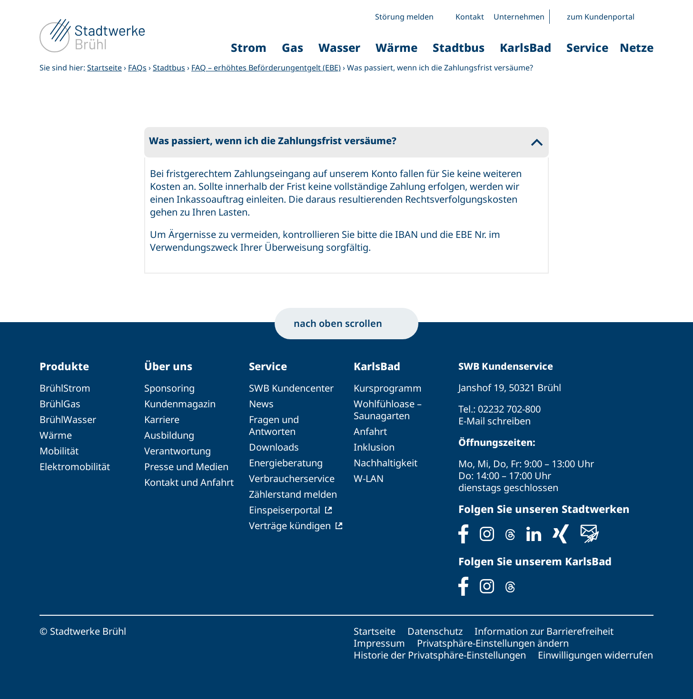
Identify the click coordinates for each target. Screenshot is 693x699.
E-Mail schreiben (494, 420)
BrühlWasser (68, 419)
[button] (646, 16)
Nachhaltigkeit (385, 462)
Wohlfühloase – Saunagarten (388, 409)
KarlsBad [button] (525, 47)
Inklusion (374, 447)
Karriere (161, 419)
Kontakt (469, 16)
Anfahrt (370, 431)
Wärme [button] (396, 47)
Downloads (274, 447)
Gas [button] (292, 47)
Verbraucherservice (292, 478)
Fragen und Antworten (274, 425)
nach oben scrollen (346, 323)
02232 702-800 (509, 409)
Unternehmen (519, 16)
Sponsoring (169, 388)
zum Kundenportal (600, 16)
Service (268, 366)
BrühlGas (60, 403)
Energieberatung (286, 462)
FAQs (137, 67)
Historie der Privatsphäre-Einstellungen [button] (440, 655)
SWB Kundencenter (291, 388)
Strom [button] (249, 47)
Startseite (104, 67)
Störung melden (404, 16)
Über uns (168, 366)
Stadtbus (169, 67)
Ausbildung (169, 435)
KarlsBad (377, 366)
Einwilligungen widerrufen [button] (595, 655)
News (261, 403)
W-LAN (369, 478)
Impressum (379, 643)
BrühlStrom (65, 388)
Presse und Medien (186, 466)
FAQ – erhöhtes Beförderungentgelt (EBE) (266, 67)
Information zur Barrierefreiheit (544, 631)
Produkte (64, 366)
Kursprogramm (388, 388)
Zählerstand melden (293, 494)
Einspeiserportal (284, 509)
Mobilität (59, 450)
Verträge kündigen (290, 525)
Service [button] (587, 47)
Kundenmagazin (180, 403)
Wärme (56, 435)
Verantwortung (177, 450)
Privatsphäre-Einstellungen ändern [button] (493, 643)
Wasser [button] (339, 47)
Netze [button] (636, 47)
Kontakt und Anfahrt (189, 482)
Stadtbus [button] (459, 47)
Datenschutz (435, 631)
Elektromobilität (75, 466)
